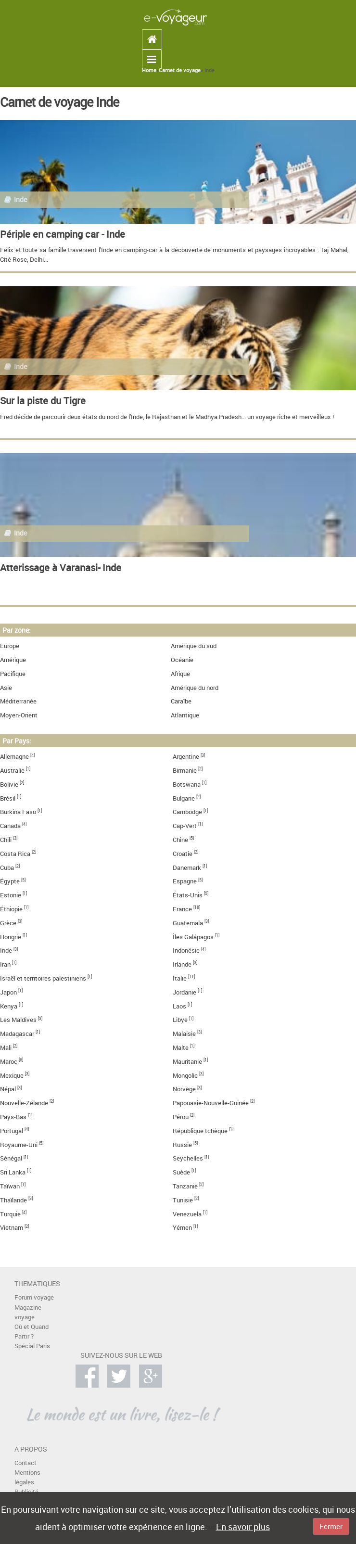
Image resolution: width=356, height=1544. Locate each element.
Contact (25, 1463)
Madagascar (17, 1034)
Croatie (182, 854)
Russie (182, 1145)
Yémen (182, 1228)
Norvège (184, 1089)
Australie (12, 770)
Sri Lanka (12, 1172)
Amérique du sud (193, 646)
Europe (9, 646)
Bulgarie (184, 798)
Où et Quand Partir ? (31, 1331)
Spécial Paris (32, 1346)
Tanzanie (185, 1186)
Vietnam (11, 1228)
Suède (181, 1172)
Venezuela (187, 1214)
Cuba (7, 868)
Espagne (185, 881)
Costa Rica (15, 854)
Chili (6, 840)
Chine (180, 840)
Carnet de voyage (180, 70)
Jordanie (184, 992)
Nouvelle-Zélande (24, 1103)
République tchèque (200, 1131)
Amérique (13, 660)
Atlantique (185, 715)
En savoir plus (243, 1526)
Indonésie (186, 950)
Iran (5, 964)
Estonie (10, 895)
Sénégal (11, 1158)
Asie (6, 688)
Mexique (12, 1076)
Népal (8, 1089)
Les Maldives (18, 1020)
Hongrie (10, 937)
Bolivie (9, 784)
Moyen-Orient (19, 715)
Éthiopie (11, 909)
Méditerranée (18, 701)
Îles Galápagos (193, 937)
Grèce (8, 923)
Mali (6, 1048)
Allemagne (14, 757)
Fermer (331, 1526)
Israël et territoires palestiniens (43, 978)
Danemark (187, 868)
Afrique (180, 674)
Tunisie (183, 1200)
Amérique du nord (194, 688)
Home (149, 70)
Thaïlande (13, 1200)
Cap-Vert (185, 826)
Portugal (11, 1131)
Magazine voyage (27, 1312)
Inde (6, 950)
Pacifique (12, 674)
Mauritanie (187, 1062)
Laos (179, 1006)
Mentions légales (27, 1477)
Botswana (187, 784)
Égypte (10, 881)
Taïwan (10, 1186)
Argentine (186, 757)
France (182, 909)
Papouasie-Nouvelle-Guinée (211, 1103)
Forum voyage (34, 1297)
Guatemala (188, 923)
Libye (180, 1020)
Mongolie (185, 1076)
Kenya (8, 1006)
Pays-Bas (13, 1117)
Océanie (182, 660)
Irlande (182, 964)
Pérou (181, 1117)
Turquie (10, 1214)
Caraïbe (181, 701)
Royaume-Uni (19, 1145)
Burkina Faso (18, 812)
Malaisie (184, 1034)
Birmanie (185, 770)
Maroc (8, 1062)
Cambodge (187, 812)
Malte (181, 1048)
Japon (8, 992)
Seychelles (188, 1158)
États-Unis (188, 895)
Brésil (7, 798)
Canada (10, 826)
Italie (180, 978)
